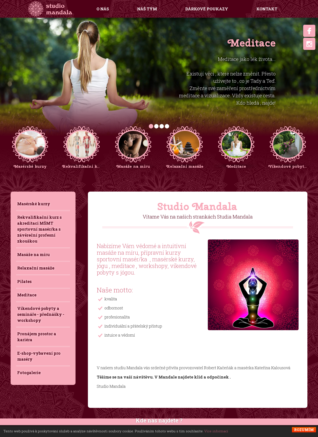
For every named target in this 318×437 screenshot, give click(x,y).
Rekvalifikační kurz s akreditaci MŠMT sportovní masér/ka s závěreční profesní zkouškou (39, 229)
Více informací (216, 431)
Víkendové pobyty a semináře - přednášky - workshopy (40, 314)
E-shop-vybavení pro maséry (39, 356)
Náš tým (147, 8)
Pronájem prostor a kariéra (36, 336)
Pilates (24, 281)
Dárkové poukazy (206, 8)
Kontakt (266, 8)
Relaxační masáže (35, 268)
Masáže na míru (33, 254)
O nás (103, 8)
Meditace (26, 295)
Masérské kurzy (33, 203)
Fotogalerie (29, 372)
